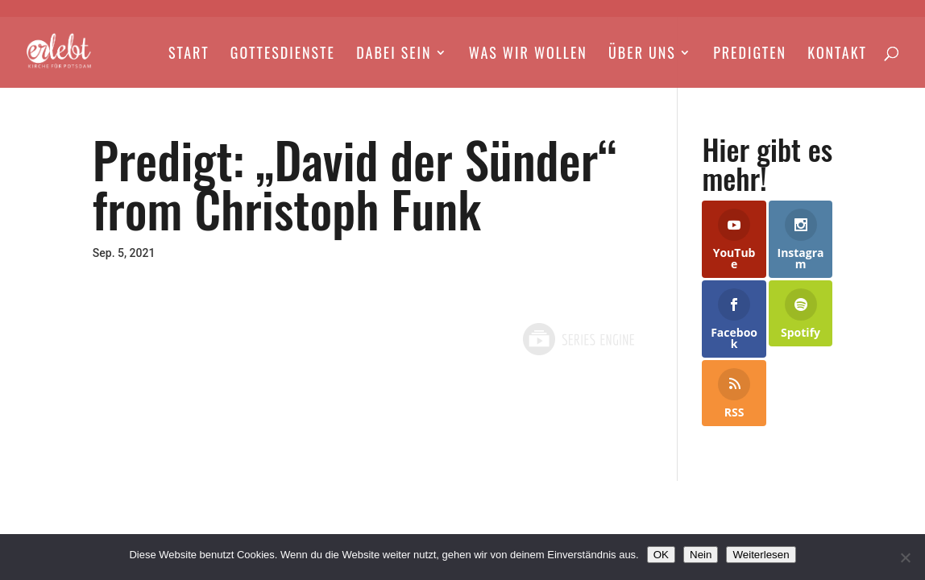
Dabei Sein (393, 55)
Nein (700, 555)
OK (661, 555)
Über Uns (642, 55)
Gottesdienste (282, 55)
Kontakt (837, 55)
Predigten (749, 55)
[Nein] (905, 557)
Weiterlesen (760, 555)
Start (188, 55)
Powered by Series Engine (577, 339)
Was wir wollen (528, 55)
